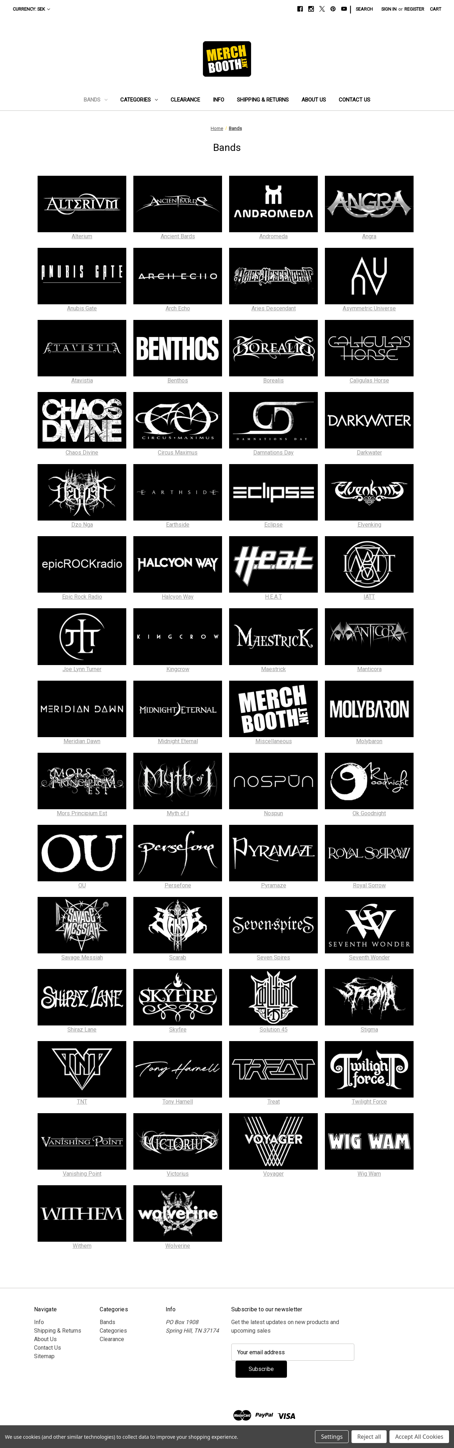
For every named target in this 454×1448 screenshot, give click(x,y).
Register (414, 9)
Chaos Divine (82, 452)
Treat (273, 1101)
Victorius (178, 1173)
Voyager (273, 1173)
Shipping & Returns (263, 100)
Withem (82, 1245)
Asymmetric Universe (369, 308)
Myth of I (178, 813)
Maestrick (273, 669)
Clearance (185, 100)
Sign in (389, 9)
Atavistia (82, 380)
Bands (95, 100)
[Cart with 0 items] (435, 9)
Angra (369, 236)
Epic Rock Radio (82, 596)
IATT (369, 596)
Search (364, 9)
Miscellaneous (273, 741)
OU (82, 885)
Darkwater (369, 452)
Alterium (82, 236)
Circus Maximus (178, 452)
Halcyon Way (178, 596)
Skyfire (178, 1029)
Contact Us (354, 100)
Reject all (369, 1437)
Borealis (273, 380)
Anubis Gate (82, 308)
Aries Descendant (273, 308)
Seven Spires (273, 957)
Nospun (273, 813)
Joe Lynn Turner (81, 669)
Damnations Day (273, 452)
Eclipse (273, 524)
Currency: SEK (31, 9)
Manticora (369, 669)
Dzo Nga (82, 524)
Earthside (177, 524)
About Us (313, 100)
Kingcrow (177, 669)
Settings (332, 1437)
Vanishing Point (82, 1173)
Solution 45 (274, 1029)
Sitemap (44, 1356)
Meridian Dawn (81, 741)
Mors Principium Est (82, 813)
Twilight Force (369, 1101)
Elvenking (369, 524)
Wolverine (177, 1245)
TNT (82, 1101)
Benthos (177, 380)
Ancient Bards (178, 236)
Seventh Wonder (369, 957)
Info (218, 100)
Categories (139, 100)
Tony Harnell (177, 1101)
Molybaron (369, 741)
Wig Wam (369, 1173)
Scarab (177, 957)
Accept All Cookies (419, 1437)
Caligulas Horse (369, 380)
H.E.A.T (273, 596)
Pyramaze (273, 885)
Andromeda (273, 236)
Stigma (369, 1029)
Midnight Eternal (178, 741)
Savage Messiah (82, 957)
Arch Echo (178, 308)
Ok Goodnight (369, 813)
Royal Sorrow (369, 885)
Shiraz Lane (81, 1029)
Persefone (178, 885)
